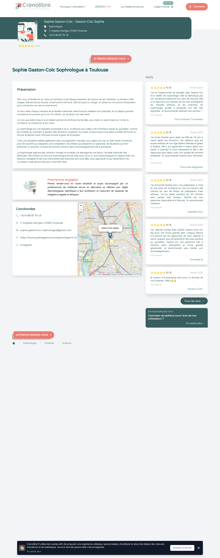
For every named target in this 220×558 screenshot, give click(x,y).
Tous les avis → (194, 301)
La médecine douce (132, 6)
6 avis (37, 46)
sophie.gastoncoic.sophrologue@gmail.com (45, 230)
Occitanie (49, 343)
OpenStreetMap (118, 274)
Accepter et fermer (182, 548)
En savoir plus (34, 551)
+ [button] (81, 205)
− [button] (81, 209)
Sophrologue (30, 343)
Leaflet (98, 274)
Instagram (26, 244)
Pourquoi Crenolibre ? (72, 6)
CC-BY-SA (138, 274)
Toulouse (66, 343)
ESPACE (103, 6)
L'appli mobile (163, 6)
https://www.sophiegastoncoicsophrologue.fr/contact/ (52, 237)
